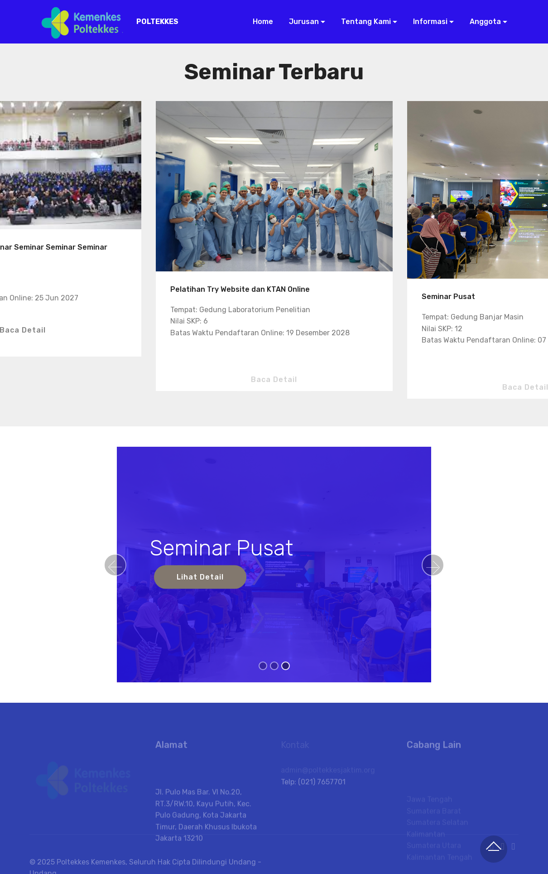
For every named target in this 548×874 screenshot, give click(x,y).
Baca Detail (274, 387)
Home (262, 21)
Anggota (484, 21)
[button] (115, 565)
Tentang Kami (365, 21)
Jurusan (303, 21)
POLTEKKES (157, 21)
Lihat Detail (200, 577)
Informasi (429, 21)
